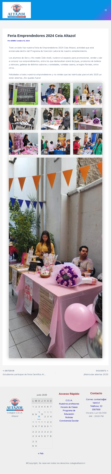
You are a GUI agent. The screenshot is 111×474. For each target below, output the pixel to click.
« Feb (40, 453)
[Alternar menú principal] (106, 11)
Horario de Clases (69, 407)
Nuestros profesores (69, 403)
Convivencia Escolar (69, 420)
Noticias (69, 417)
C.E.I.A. (69, 400)
